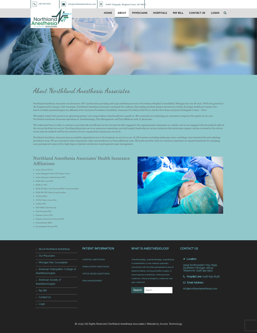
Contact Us (197, 13)
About (122, 13)
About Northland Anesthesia (54, 249)
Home (108, 13)
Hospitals (160, 13)
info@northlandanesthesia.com (200, 288)
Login (215, 13)
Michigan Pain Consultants (53, 262)
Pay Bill (178, 13)
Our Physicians (47, 255)
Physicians (139, 13)
